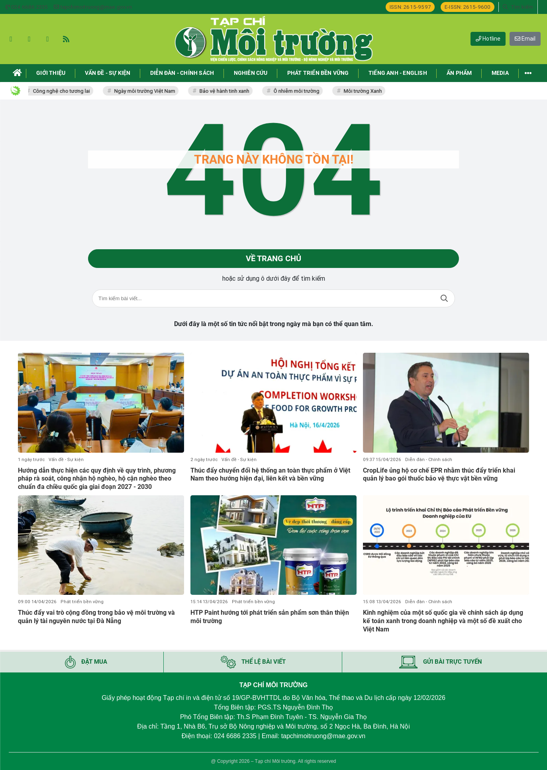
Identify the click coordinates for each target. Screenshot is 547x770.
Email (525, 38)
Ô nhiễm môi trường (299, 91)
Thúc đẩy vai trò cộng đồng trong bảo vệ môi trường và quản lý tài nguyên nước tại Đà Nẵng (96, 617)
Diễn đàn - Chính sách (428, 459)
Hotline (488, 38)
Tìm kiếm (444, 299)
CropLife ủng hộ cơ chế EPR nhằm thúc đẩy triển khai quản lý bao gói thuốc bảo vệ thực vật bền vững (439, 475)
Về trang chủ (273, 259)
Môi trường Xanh (365, 91)
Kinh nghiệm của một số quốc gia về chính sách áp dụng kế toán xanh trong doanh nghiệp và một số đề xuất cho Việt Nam (443, 621)
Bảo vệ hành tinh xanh (227, 91)
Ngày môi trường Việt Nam (147, 91)
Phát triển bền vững (82, 601)
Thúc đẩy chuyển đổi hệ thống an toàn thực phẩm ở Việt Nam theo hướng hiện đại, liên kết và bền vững (270, 475)
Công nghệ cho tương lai (63, 91)
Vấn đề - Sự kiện (66, 459)
